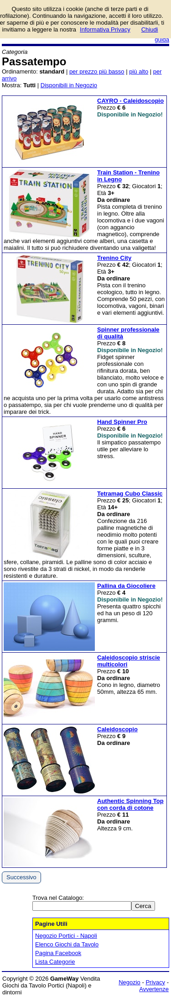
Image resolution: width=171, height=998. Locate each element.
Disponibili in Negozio (69, 85)
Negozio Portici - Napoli (66, 935)
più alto (138, 71)
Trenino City (114, 257)
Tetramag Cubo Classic (130, 493)
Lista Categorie (55, 961)
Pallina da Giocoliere (126, 585)
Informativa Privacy (105, 29)
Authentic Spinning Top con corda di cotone (130, 804)
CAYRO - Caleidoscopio (130, 100)
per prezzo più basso (96, 71)
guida (162, 39)
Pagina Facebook (58, 953)
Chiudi (149, 29)
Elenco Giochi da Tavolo (66, 944)
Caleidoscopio (117, 729)
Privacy (155, 982)
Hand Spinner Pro (122, 421)
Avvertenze (154, 989)
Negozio (129, 982)
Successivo (21, 877)
